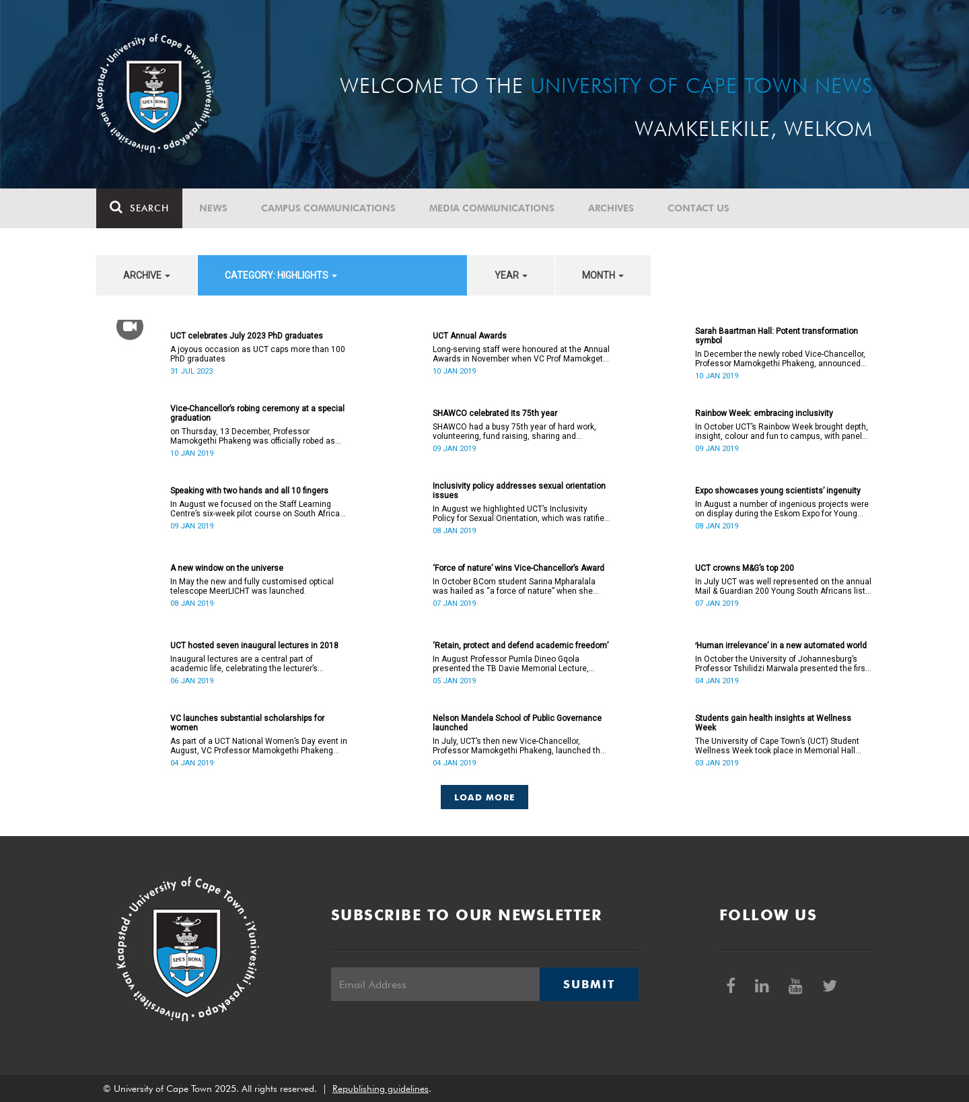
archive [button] (146, 275)
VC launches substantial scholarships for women (247, 723)
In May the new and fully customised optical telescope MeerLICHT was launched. (252, 586)
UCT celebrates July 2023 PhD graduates (246, 336)
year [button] (511, 275)
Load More (484, 797)
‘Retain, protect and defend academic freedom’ (520, 645)
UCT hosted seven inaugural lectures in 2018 (254, 645)
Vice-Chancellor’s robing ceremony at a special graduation (257, 413)
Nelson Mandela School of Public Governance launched (517, 723)
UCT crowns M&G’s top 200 (744, 568)
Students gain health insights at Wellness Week (773, 723)
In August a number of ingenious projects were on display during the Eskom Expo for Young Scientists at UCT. (782, 509)
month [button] (603, 275)
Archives (611, 208)
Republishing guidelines (380, 1088)
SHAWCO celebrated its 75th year (495, 413)
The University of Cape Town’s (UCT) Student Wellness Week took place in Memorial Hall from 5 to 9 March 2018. (777, 745)
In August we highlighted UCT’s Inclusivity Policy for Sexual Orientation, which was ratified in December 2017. (521, 513)
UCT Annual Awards (470, 336)
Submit (588, 984)
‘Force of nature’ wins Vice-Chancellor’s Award (518, 568)
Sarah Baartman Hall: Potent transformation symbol (776, 335)
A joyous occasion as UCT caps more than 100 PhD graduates (257, 354)
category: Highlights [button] (281, 275)
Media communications (491, 208)
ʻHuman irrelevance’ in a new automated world (781, 645)
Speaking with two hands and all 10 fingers (249, 490)
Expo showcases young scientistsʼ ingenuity (778, 490)
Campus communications (328, 208)
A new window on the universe (226, 568)
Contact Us (698, 208)
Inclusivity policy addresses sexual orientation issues (519, 490)
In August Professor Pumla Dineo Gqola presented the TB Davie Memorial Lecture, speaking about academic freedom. (511, 663)
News (213, 208)
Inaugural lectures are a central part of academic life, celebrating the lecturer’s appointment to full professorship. (244, 663)
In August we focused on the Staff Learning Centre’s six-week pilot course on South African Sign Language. (257, 509)
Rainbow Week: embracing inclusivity (764, 413)
